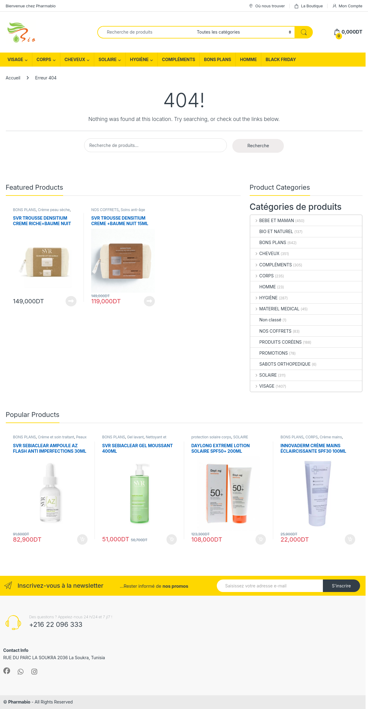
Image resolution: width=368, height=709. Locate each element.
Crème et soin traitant (56, 437)
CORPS (44, 59)
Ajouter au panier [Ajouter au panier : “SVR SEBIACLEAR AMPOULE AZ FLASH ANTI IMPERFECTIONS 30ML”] (82, 539)
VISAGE (15, 59)
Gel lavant (135, 437)
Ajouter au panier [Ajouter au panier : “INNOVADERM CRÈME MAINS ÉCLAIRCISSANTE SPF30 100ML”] (350, 539)
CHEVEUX (75, 59)
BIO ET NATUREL (271, 231)
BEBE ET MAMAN (272, 220)
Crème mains (331, 437)
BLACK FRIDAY (281, 59)
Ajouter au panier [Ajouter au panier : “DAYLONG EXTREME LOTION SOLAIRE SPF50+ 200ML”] (260, 539)
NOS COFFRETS (105, 209)
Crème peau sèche (54, 209)
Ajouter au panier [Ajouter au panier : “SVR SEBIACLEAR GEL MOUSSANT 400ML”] (171, 539)
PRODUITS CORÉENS (276, 342)
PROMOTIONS (269, 353)
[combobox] (145, 32)
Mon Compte (347, 6)
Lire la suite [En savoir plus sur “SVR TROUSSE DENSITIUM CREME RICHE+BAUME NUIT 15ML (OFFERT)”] (71, 301)
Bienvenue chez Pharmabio (31, 5)
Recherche (258, 145)
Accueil (13, 77)
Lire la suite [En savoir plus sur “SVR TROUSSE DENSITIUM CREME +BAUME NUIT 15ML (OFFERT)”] (149, 301)
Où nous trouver (266, 6)
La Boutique (308, 6)
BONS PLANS (217, 59)
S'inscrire (341, 585)
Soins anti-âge (133, 209)
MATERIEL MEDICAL (275, 308)
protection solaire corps (211, 437)
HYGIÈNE (139, 59)
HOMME (248, 59)
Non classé (265, 319)
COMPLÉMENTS (178, 59)
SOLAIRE (107, 59)
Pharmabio (19, 701)
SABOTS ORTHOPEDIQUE (280, 364)
